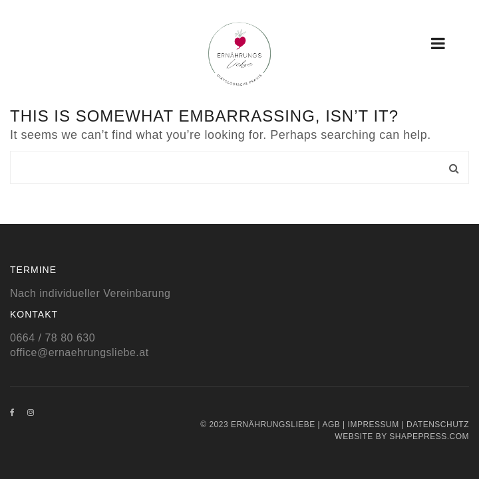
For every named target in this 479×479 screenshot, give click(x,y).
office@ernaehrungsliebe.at (79, 352)
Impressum (373, 424)
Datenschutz (437, 424)
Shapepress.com (429, 436)
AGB (331, 424)
